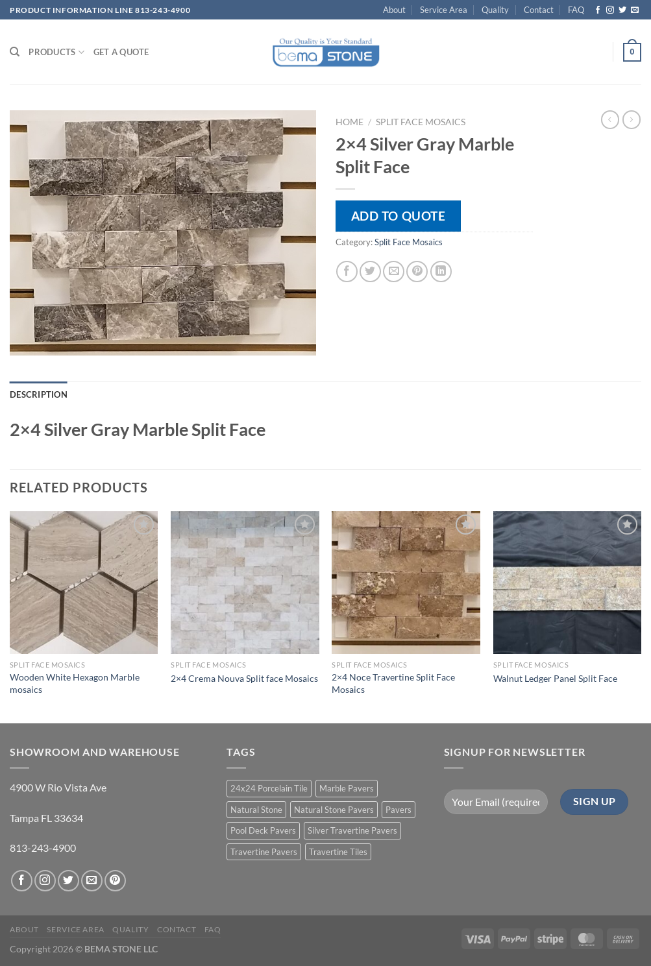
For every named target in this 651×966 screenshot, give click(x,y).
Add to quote (398, 215)
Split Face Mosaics (420, 122)
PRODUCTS (56, 52)
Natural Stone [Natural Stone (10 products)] (256, 809)
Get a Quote (121, 52)
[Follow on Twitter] (622, 10)
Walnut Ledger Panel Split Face (555, 678)
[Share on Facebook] (347, 271)
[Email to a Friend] (393, 271)
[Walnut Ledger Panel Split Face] (567, 582)
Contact (539, 10)
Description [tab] (39, 394)
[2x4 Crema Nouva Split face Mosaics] (245, 582)
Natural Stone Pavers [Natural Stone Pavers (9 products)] (334, 809)
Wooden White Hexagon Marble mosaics (75, 683)
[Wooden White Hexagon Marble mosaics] (84, 582)
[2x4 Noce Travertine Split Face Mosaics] (406, 582)
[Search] (14, 52)
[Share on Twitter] (370, 271)
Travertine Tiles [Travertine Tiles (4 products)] (338, 852)
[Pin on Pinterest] (417, 271)
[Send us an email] (635, 10)
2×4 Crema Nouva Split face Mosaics (244, 678)
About (394, 10)
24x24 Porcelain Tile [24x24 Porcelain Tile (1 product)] (269, 788)
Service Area (443, 10)
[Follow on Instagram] (610, 10)
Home (349, 122)
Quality (495, 10)
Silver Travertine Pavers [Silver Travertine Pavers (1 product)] (352, 830)
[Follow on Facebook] (598, 10)
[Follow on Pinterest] (115, 880)
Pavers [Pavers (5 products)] (398, 809)
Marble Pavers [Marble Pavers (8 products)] (346, 788)
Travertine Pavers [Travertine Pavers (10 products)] (263, 852)
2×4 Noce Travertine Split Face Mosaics (393, 683)
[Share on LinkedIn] (441, 271)
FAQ (576, 10)
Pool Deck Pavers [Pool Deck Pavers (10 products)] (263, 830)
